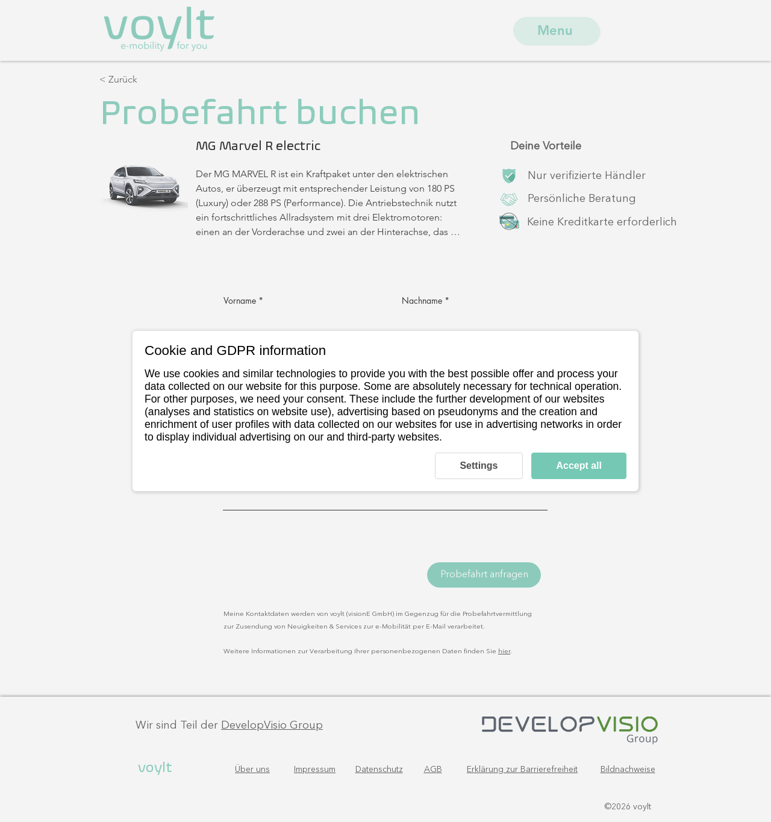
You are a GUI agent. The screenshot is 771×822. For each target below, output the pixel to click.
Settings (479, 465)
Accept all (579, 465)
